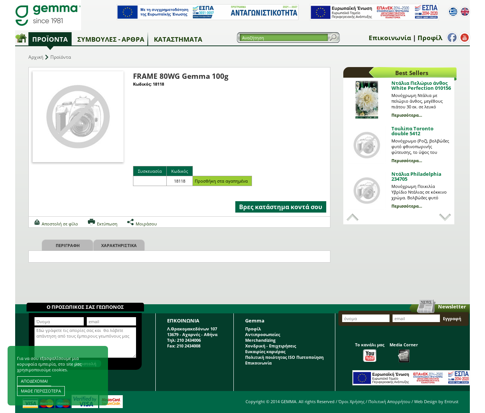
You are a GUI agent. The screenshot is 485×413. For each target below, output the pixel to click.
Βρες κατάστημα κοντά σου (280, 207)
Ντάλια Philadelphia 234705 (416, 176)
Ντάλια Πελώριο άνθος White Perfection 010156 (421, 85)
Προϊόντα (50, 39)
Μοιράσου (146, 224)
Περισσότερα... (406, 115)
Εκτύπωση (107, 224)
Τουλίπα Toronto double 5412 (412, 131)
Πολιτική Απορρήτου (389, 401)
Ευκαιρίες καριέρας (265, 351)
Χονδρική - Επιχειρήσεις (270, 346)
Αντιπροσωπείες (262, 334)
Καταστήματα (178, 39)
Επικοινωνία (388, 37)
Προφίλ (428, 37)
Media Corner (404, 352)
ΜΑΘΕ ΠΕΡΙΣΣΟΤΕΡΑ (41, 391)
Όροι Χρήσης (351, 401)
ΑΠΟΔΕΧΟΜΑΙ (34, 381)
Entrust (451, 401)
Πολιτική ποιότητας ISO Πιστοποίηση (284, 357)
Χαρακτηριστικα (119, 245)
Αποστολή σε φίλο (60, 224)
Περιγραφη (68, 245)
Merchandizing (260, 340)
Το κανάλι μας (369, 352)
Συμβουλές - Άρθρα (110, 39)
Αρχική (35, 57)
